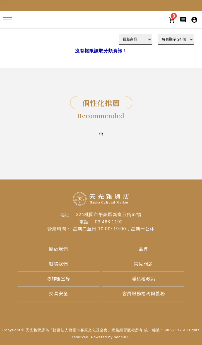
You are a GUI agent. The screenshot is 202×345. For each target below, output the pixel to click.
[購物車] (172, 19)
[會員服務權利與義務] (143, 293)
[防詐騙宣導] (58, 279)
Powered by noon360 (110, 337)
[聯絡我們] (58, 264)
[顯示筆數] (176, 39)
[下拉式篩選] (135, 39)
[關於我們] (58, 249)
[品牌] (143, 249)
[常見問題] (143, 264)
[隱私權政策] (143, 279)
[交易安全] (58, 293)
